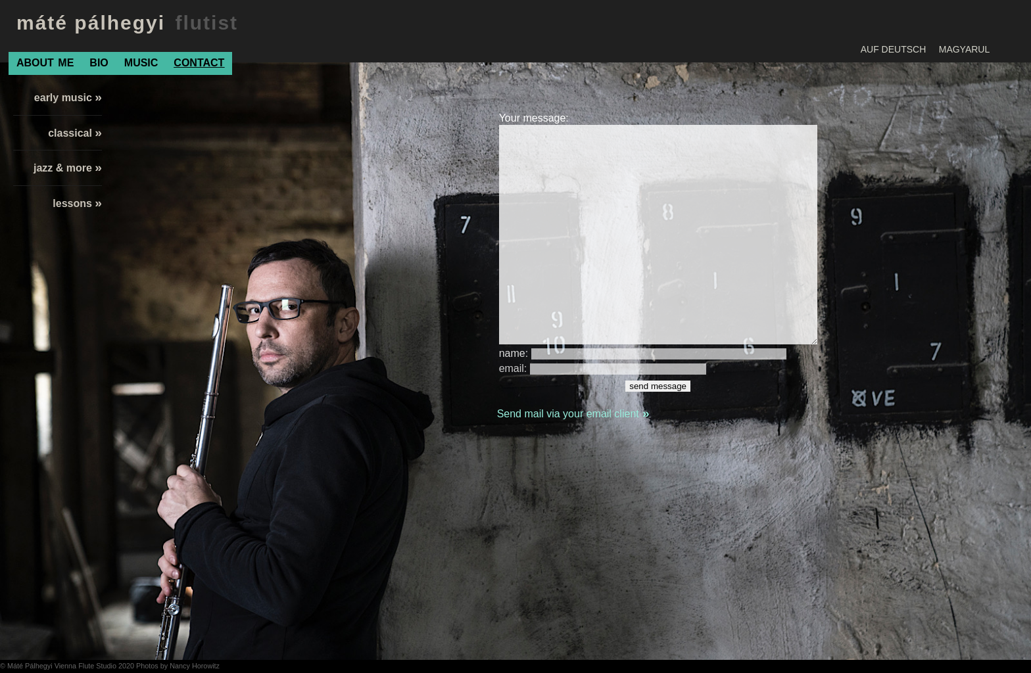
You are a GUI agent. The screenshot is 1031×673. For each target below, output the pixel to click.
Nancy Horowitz (195, 666)
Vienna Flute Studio (86, 666)
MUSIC (141, 62)
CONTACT (199, 62)
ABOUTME (45, 62)
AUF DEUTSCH (893, 49)
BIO (98, 62)
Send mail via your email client (573, 413)
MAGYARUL (964, 49)
